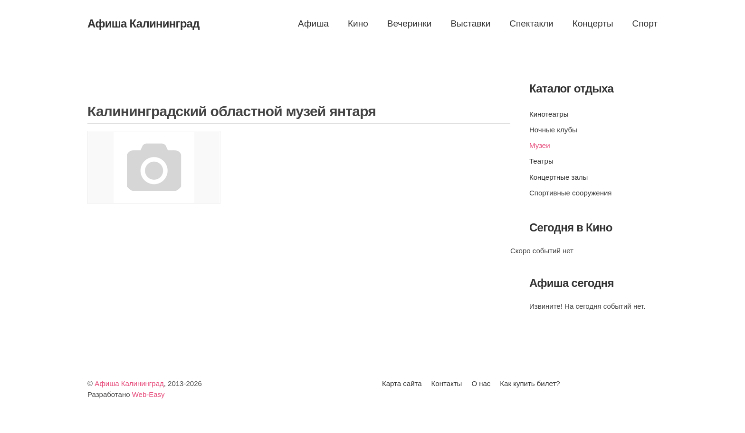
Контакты (446, 383)
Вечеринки (409, 23)
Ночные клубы (553, 130)
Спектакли (531, 23)
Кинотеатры (548, 114)
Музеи (539, 145)
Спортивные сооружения (570, 193)
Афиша (313, 23)
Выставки (470, 23)
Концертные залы (558, 177)
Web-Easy (148, 394)
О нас (480, 383)
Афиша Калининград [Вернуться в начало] (143, 23)
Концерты (593, 23)
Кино (358, 23)
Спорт (645, 23)
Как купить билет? (530, 383)
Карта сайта (402, 383)
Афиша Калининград (129, 383)
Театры (541, 161)
